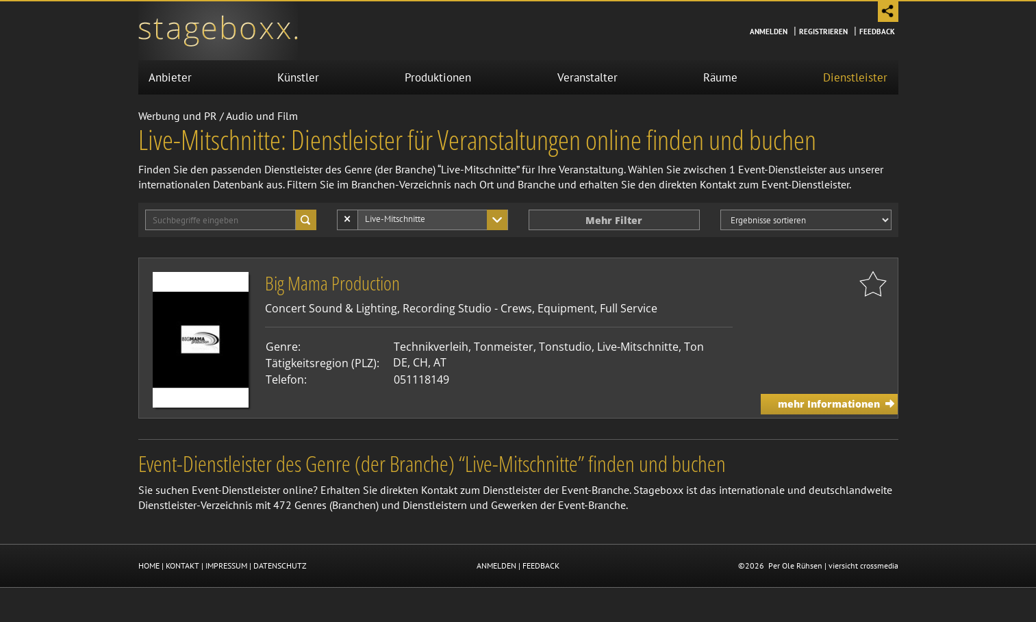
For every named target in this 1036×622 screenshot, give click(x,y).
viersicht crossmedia (863, 565)
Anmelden (768, 31)
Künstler (298, 77)
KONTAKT (182, 565)
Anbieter (170, 77)
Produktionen (438, 77)
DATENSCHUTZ (280, 565)
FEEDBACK (540, 565)
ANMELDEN (496, 565)
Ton (694, 346)
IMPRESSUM (226, 565)
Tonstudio (565, 346)
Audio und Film (262, 116)
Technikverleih (431, 346)
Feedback (877, 31)
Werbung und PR (177, 116)
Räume (720, 77)
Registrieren (823, 31)
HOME (149, 565)
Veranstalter (587, 77)
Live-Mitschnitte (638, 346)
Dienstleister (855, 77)
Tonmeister (503, 346)
